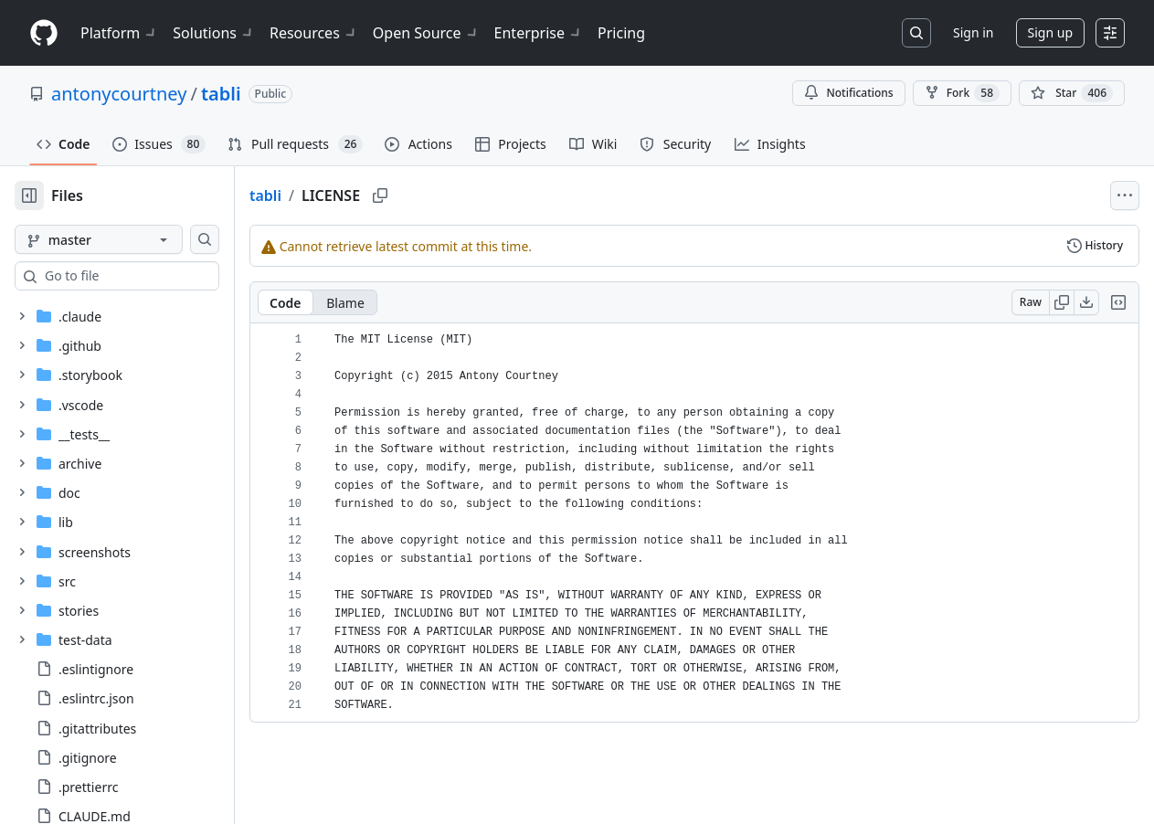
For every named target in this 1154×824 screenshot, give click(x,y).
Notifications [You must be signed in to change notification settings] (848, 92)
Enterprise (538, 33)
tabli (221, 93)
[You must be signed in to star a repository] (1072, 93)
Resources (314, 33)
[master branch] (128, 239)
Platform (119, 33)
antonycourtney (118, 93)
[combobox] (153, 276)
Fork (962, 93)
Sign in (973, 32)
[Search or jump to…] (916, 33)
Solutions (214, 33)
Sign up (1050, 32)
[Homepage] (43, 33)
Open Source (426, 33)
